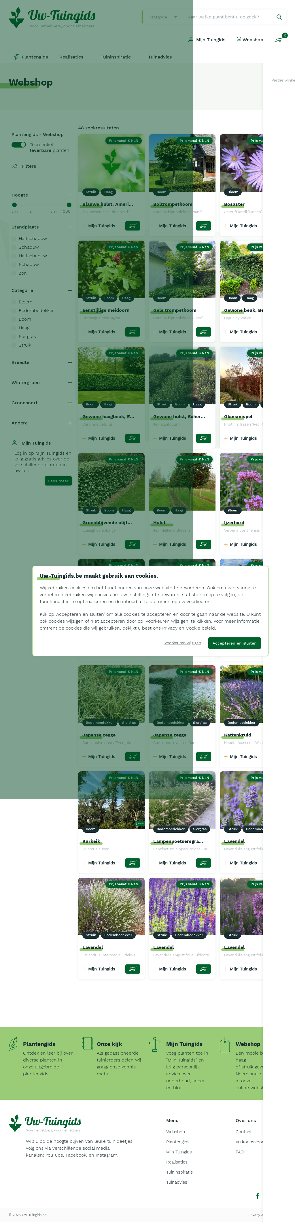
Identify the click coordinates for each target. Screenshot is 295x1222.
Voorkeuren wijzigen (182, 643)
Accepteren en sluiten (235, 643)
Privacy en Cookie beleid (188, 628)
